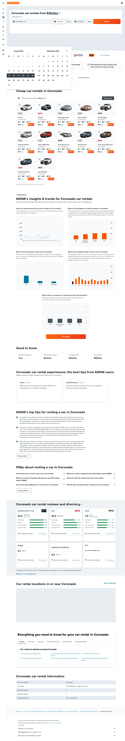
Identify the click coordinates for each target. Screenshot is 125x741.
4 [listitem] (39, 122)
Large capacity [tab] (67, 642)
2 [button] (31, 44)
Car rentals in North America (36, 711)
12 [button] (45, 49)
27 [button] (50, 58)
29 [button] (59, 58)
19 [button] (45, 54)
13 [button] (50, 49)
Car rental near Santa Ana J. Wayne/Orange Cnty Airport (65, 654)
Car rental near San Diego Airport (31, 653)
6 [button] (65, 44)
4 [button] (40, 44)
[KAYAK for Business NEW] (3, 39)
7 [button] (54, 44)
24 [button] (36, 58)
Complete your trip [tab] (53, 642)
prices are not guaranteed (55, 723)
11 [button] (40, 49)
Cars (25, 711)
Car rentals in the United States (54, 711)
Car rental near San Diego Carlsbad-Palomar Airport (95, 659)
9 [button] (31, 49)
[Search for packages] (3, 21)
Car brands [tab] (31, 642)
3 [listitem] (63, 122)
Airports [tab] (21, 642)
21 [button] (54, 54)
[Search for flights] (3, 9)
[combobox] (16, 17)
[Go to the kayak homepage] (13, 3)
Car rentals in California (71, 711)
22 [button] (59, 54)
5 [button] (45, 44)
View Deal (31, 124)
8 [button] (59, 44)
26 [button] (45, 58)
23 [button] (31, 58)
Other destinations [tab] (81, 642)
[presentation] (60, 13)
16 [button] (31, 54)
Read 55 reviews (93, 517)
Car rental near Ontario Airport (91, 653)
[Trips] (3, 45)
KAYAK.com (19, 711)
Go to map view (110, 583)
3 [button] (35, 44)
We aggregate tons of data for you (67, 732)
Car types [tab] (41, 642)
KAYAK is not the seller (67, 728)
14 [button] (54, 49)
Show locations (43, 533)
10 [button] (36, 49)
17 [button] (36, 54)
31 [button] (36, 63)
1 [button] (59, 40)
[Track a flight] (3, 35)
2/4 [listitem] (68, 149)
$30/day (52, 13)
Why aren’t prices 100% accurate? (67, 735)
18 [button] (40, 54)
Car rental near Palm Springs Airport (31, 658)
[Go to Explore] (3, 31)
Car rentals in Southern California (89, 711)
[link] (66, 336)
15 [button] (59, 49)
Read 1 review (27, 517)
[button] (3, 3)
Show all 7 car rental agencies (26, 574)
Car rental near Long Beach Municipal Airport (64, 658)
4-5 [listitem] (29, 122)
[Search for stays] (3, 13)
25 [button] (40, 58)
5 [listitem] (59, 122)
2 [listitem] (19, 122)
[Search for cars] (3, 17)
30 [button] (31, 63)
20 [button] (50, 54)
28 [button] (54, 58)
